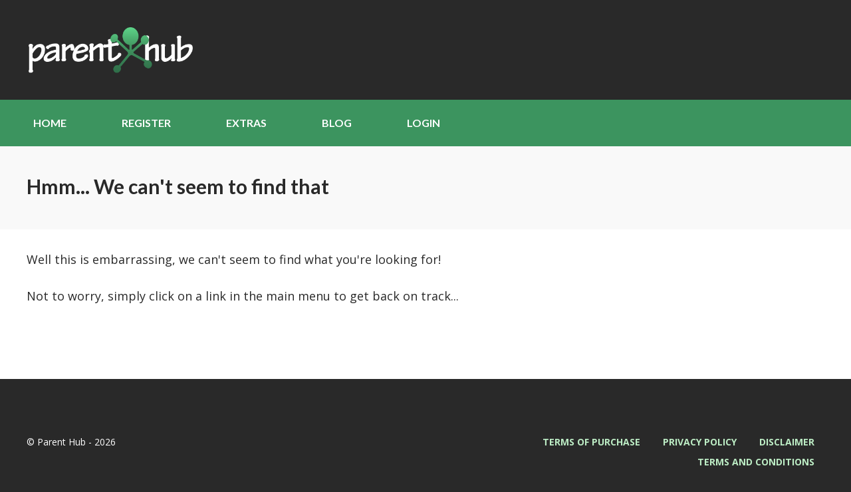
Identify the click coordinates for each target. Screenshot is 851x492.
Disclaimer (786, 441)
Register (146, 122)
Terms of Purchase (591, 441)
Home (49, 122)
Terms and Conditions (755, 461)
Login (423, 122)
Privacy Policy (700, 441)
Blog (337, 122)
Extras (246, 122)
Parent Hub (110, 50)
